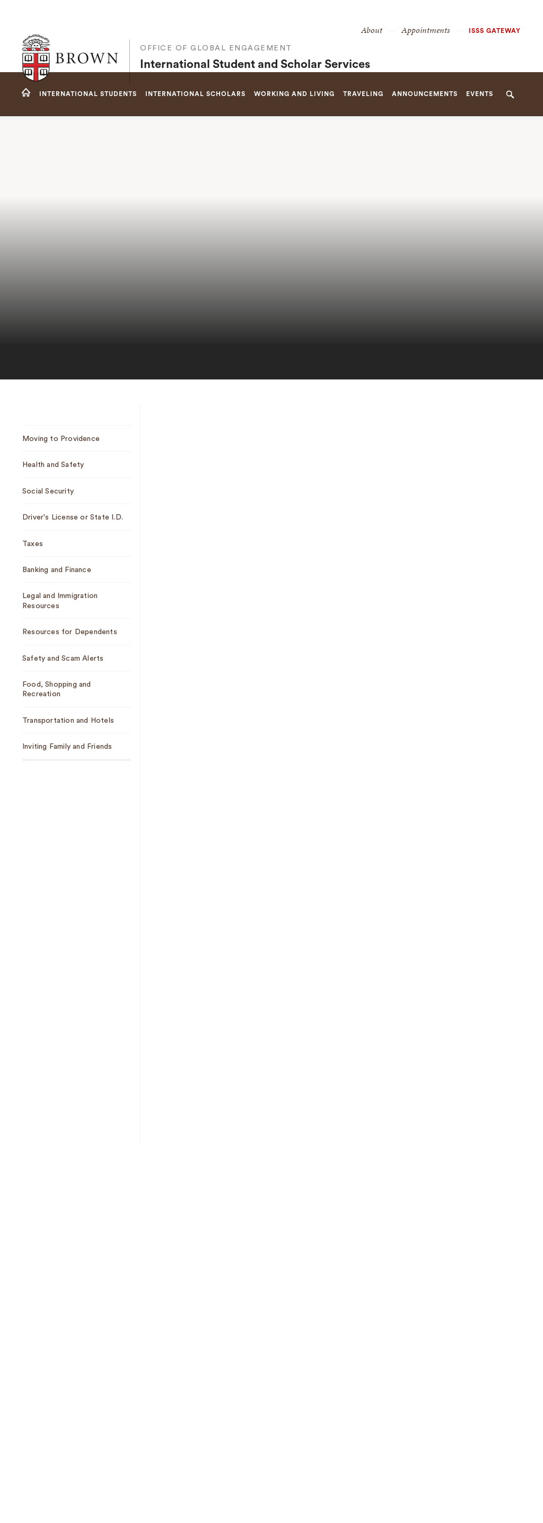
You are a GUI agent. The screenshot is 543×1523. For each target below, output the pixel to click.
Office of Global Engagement (216, 26)
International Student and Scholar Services (255, 43)
